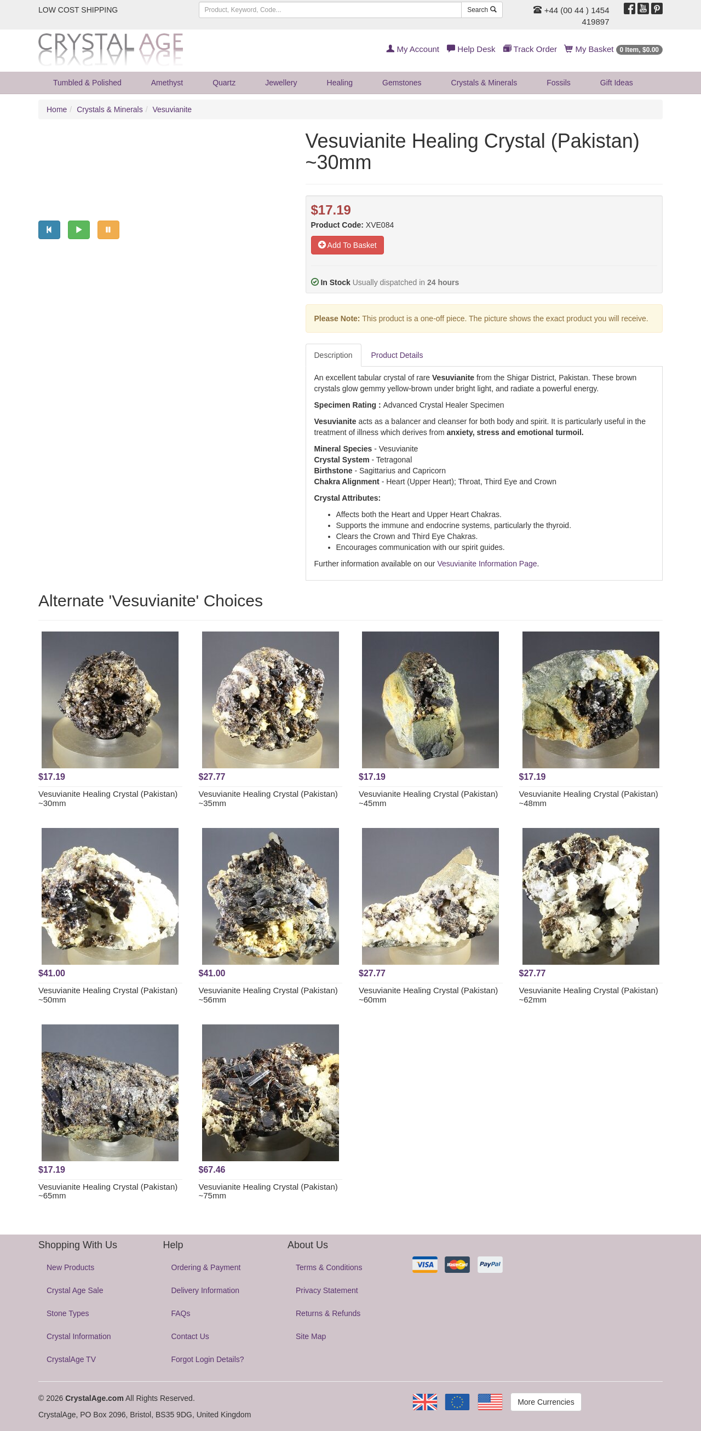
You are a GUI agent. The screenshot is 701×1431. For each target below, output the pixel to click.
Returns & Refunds (328, 1313)
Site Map (311, 1336)
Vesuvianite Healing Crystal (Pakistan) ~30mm (107, 798)
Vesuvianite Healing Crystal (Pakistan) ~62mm (588, 995)
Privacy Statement (327, 1290)
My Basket (614, 49)
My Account (412, 49)
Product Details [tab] (397, 355)
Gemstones (402, 82)
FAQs (181, 1313)
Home (57, 109)
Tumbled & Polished (87, 82)
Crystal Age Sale (75, 1290)
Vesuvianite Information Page (487, 563)
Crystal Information (79, 1336)
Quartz (223, 82)
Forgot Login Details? (207, 1359)
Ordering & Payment (206, 1267)
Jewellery (281, 82)
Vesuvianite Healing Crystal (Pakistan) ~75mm (268, 1191)
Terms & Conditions (329, 1267)
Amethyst (167, 82)
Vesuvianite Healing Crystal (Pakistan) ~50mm (107, 995)
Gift (616, 82)
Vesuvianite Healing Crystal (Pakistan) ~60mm (428, 995)
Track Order (530, 49)
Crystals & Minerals (484, 82)
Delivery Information (205, 1290)
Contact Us (190, 1336)
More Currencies (546, 1402)
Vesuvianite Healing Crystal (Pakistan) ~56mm (268, 995)
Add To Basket (347, 245)
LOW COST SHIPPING (78, 9)
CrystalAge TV (71, 1359)
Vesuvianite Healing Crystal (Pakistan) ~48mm (588, 798)
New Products (70, 1267)
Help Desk (471, 49)
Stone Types (68, 1313)
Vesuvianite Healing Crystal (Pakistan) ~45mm (428, 798)
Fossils (559, 82)
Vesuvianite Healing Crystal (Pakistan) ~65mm (107, 1191)
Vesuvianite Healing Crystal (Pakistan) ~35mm (268, 798)
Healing (340, 82)
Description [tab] (333, 355)
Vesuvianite (172, 109)
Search (481, 10)
